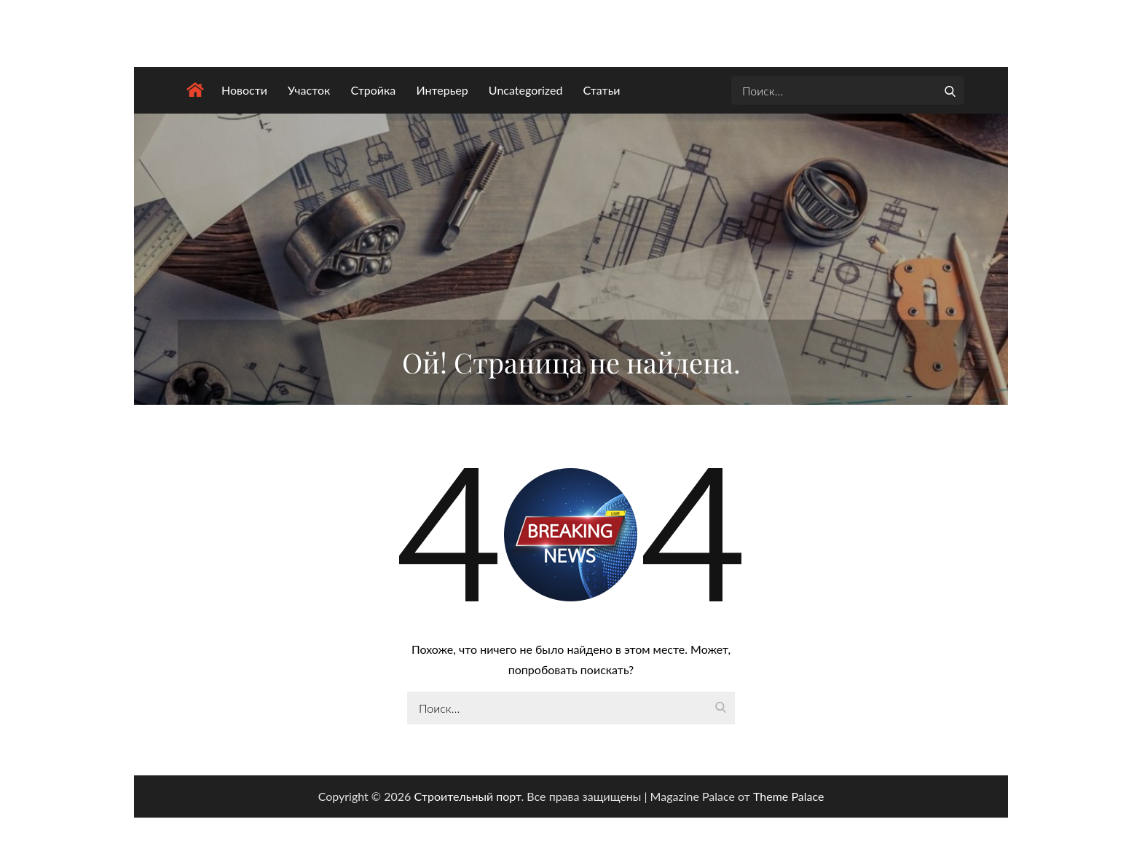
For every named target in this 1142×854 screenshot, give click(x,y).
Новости (244, 90)
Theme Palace (788, 796)
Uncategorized (526, 90)
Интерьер (442, 90)
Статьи (601, 90)
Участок (309, 90)
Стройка (372, 90)
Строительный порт (467, 796)
